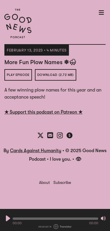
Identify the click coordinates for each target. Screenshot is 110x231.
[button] (55, 218)
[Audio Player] (55, 220)
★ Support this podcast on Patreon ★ (43, 112)
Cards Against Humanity (35, 150)
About (44, 182)
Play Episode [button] (18, 75)
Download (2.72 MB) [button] (55, 75)
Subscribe (62, 182)
